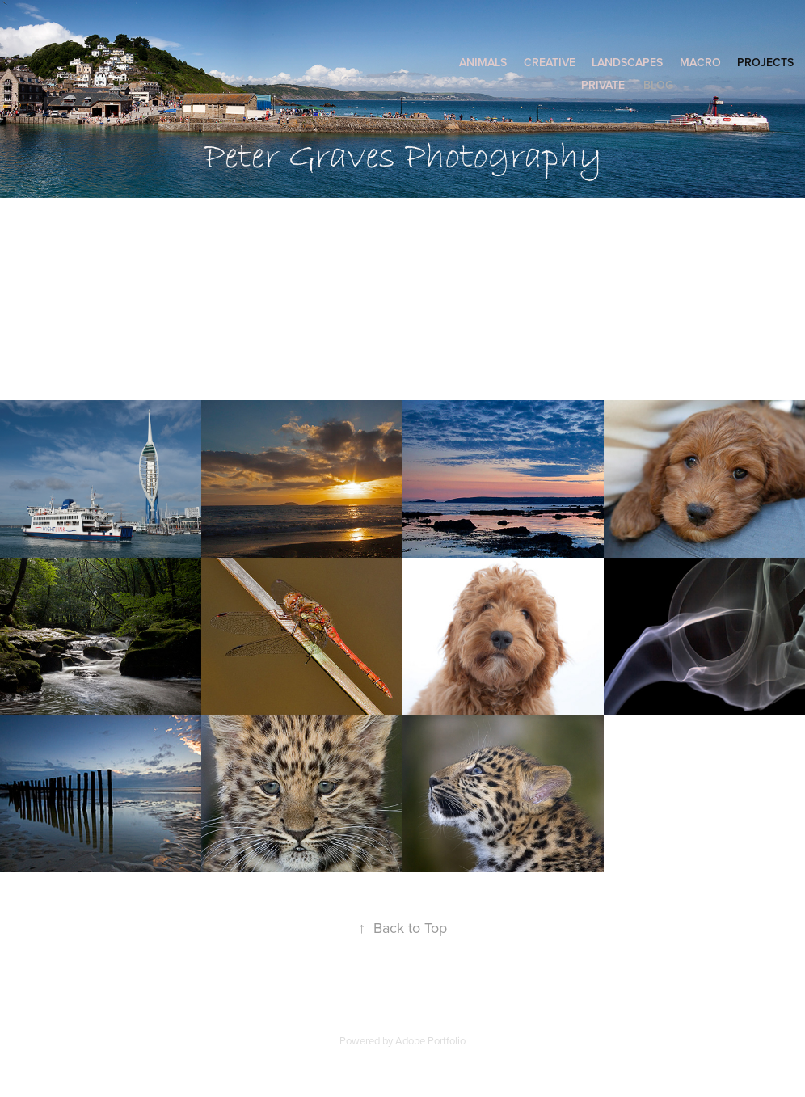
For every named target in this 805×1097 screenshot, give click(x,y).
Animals (483, 62)
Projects (765, 62)
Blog (658, 85)
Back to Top (402, 928)
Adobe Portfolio (430, 1040)
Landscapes (627, 62)
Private (603, 85)
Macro (700, 62)
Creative (549, 62)
